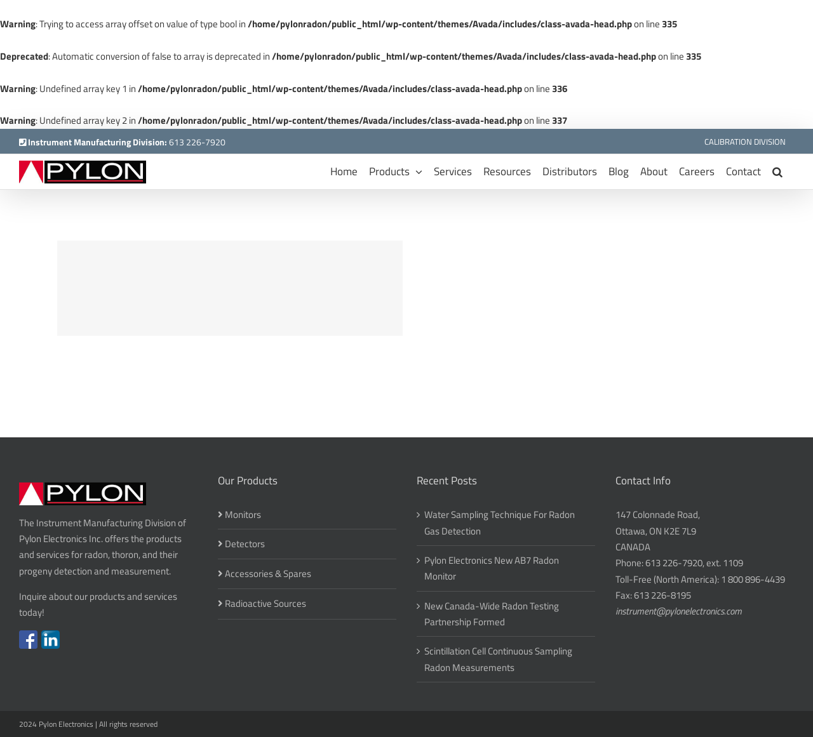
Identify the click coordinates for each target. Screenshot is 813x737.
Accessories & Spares (268, 573)
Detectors (245, 543)
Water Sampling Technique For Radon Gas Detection (499, 522)
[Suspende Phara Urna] (230, 288)
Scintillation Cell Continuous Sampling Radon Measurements (498, 659)
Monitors (243, 514)
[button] (777, 171)
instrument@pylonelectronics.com (678, 611)
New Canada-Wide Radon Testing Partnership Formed (491, 614)
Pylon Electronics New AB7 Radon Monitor (491, 568)
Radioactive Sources (265, 603)
